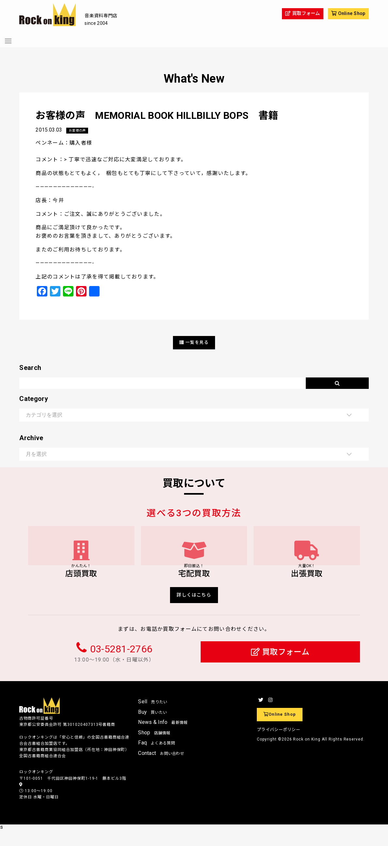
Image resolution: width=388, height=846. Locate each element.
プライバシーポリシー (278, 745)
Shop (154, 748)
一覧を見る (194, 342)
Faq (156, 759)
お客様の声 (79, 130)
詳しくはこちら (194, 610)
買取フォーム (280, 668)
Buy (152, 728)
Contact (161, 769)
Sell (152, 717)
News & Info (163, 738)
